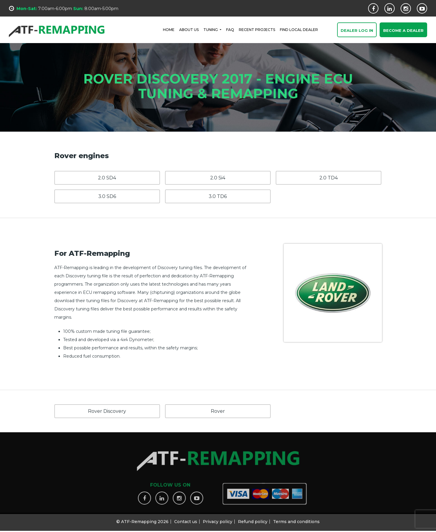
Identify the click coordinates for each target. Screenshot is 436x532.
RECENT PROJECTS (257, 29)
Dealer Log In (357, 30)
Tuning (211, 29)
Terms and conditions (296, 518)
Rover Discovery (107, 411)
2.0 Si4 (217, 178)
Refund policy (252, 518)
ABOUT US (189, 29)
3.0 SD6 (107, 196)
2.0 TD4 (328, 178)
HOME (168, 29)
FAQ (230, 29)
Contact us (185, 518)
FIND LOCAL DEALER (299, 29)
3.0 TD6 (218, 196)
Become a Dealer (403, 30)
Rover (218, 411)
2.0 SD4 (107, 178)
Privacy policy (217, 518)
